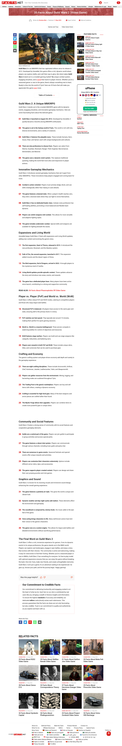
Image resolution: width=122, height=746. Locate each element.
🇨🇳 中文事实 (51, 744)
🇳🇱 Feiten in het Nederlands (63, 739)
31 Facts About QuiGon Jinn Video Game (71, 660)
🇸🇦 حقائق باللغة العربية (69, 735)
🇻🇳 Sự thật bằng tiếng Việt (73, 742)
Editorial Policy (45, 726)
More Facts (34, 730)
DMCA (60, 728)
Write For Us (35, 728)
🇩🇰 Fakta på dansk (72, 732)
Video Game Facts (67, 27)
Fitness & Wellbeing (58, 6)
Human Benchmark (83, 133)
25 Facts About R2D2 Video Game (27, 660)
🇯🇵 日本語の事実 (73, 737)
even (35, 88)
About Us (34, 726)
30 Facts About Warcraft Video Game (93, 58)
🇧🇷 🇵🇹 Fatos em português (54, 732)
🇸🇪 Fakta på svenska (88, 732)
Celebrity (10, 6)
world (39, 80)
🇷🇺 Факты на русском (54, 742)
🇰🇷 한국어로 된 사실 (88, 737)
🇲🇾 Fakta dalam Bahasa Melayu (41, 739)
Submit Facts (90, 728)
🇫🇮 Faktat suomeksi (52, 735)
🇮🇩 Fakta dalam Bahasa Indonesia (53, 737)
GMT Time (80, 123)
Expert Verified (72, 20)
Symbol (79, 119)
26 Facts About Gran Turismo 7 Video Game (92, 65)
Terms (68, 728)
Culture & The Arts (28, 6)
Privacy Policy (77, 728)
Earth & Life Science (40, 6)
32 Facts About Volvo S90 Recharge (91, 714)
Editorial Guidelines (86, 20)
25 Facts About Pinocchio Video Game (92, 686)
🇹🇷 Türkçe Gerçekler (37, 744)
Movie (109, 6)
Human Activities (81, 6)
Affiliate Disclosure (48, 728)
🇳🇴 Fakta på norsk (36, 735)
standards (41, 598)
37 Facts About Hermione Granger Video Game (71, 687)
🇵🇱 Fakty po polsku (81, 739)
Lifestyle (90, 6)
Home (49, 8)
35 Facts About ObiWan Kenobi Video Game (49, 660)
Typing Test (80, 128)
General (67, 6)
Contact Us (83, 726)
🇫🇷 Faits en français (66, 730)
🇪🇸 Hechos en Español (83, 730)
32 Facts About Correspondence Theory (49, 686)
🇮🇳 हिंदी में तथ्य (35, 737)
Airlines (4, 6)
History (73, 6)
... (119, 6)
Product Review (71, 726)
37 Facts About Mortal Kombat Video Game (92, 78)
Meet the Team (58, 726)
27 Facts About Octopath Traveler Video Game (93, 71)
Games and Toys (69, 8)
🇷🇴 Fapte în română (37, 742)
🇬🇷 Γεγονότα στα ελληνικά (87, 735)
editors (32, 600)
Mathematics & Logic (100, 6)
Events (49, 6)
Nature (115, 6)
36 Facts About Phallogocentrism (47, 714)
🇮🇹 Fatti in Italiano (36, 732)
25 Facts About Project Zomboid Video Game (71, 714)
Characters (18, 6)
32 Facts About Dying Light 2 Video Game (93, 45)
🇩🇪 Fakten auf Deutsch (49, 730)
